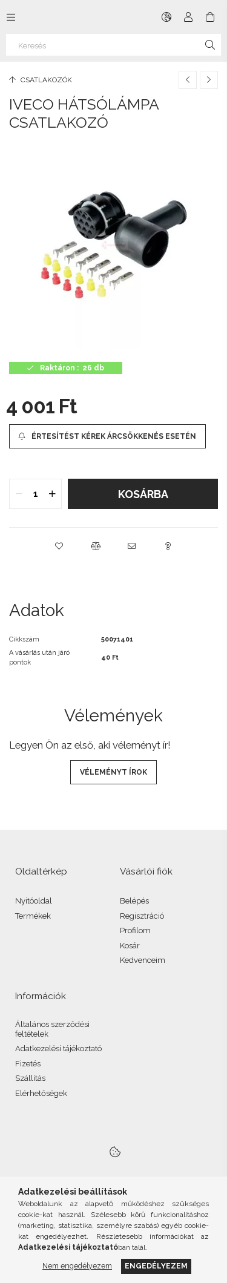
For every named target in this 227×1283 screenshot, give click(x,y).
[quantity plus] (52, 493)
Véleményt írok (113, 772)
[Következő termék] (209, 80)
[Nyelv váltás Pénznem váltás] (166, 17)
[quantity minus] (19, 493)
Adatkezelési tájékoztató (58, 1048)
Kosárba (143, 494)
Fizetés (28, 1063)
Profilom (135, 930)
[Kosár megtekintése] (210, 17)
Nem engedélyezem (77, 1265)
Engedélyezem (156, 1265)
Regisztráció (142, 915)
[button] (59, 546)
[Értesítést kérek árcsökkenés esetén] (107, 436)
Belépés (134, 900)
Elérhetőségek (41, 1093)
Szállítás (30, 1078)
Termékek (33, 915)
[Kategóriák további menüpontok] (11, 17)
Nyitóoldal (33, 900)
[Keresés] (113, 45)
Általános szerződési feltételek (52, 1029)
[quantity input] (35, 493)
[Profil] (188, 17)
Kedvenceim (142, 960)
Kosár (130, 945)
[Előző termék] (188, 80)
